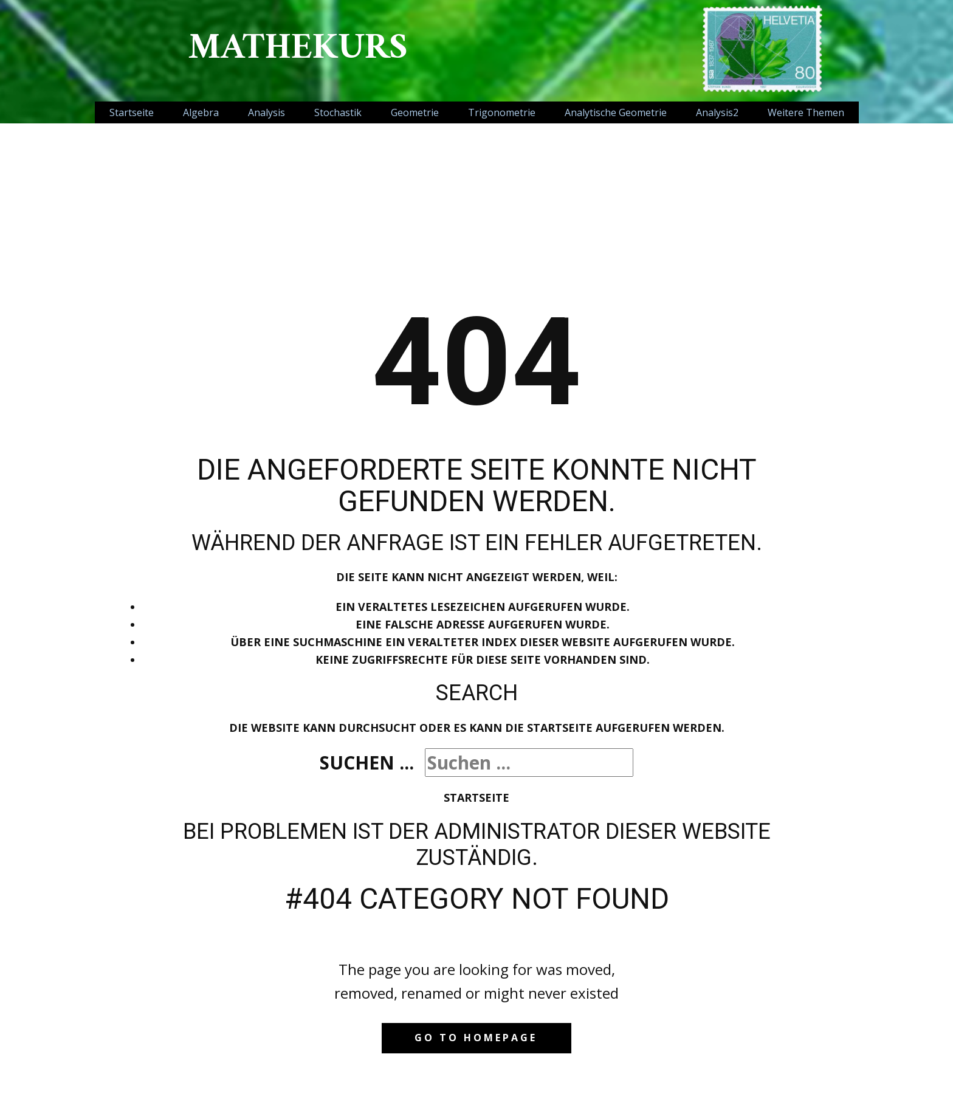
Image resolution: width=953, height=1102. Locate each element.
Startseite (476, 797)
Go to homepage (476, 1037)
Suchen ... (367, 762)
